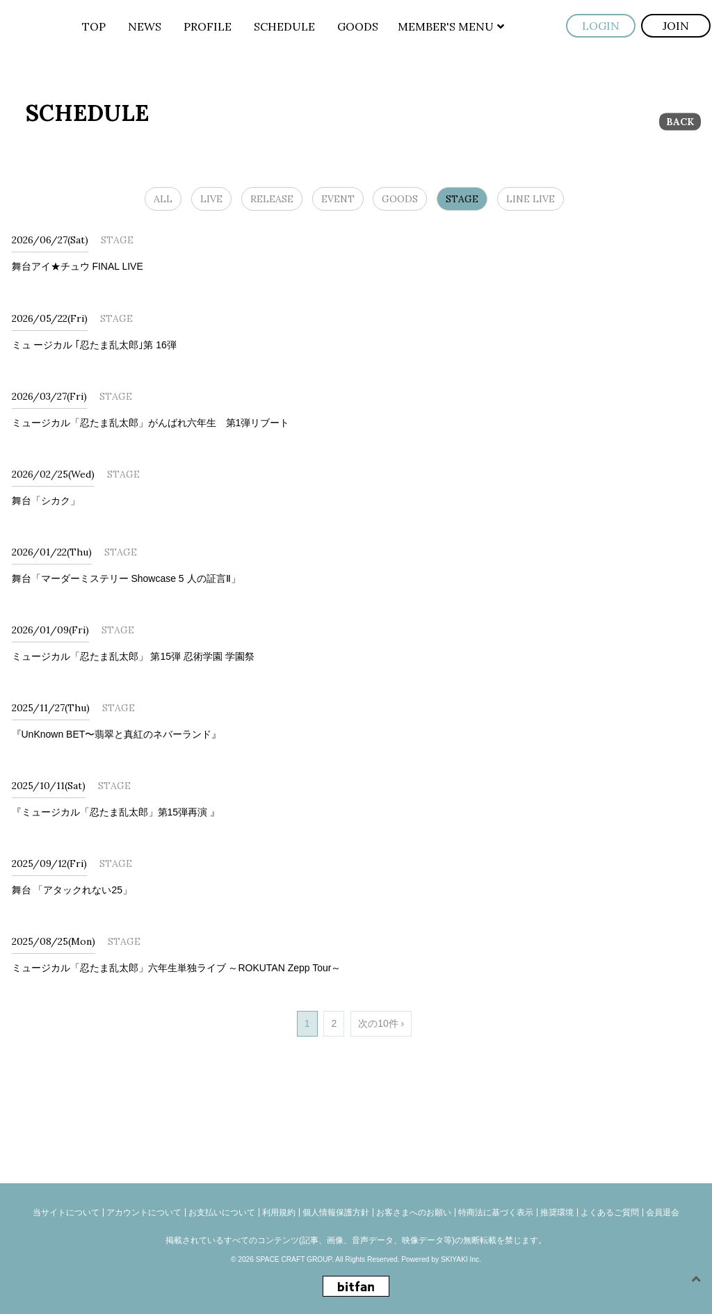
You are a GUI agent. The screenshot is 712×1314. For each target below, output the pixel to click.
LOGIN (601, 26)
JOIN (676, 26)
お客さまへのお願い (413, 1212)
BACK (680, 121)
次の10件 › (381, 1023)
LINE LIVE (530, 199)
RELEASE (271, 199)
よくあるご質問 (610, 1212)
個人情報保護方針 (335, 1212)
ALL (163, 199)
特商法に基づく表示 (495, 1212)
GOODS (357, 26)
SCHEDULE (284, 26)
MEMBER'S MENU (451, 26)
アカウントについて (143, 1212)
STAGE (462, 199)
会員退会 (662, 1212)
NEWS (144, 26)
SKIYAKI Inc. (461, 1259)
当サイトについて (66, 1212)
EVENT (338, 199)
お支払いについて (221, 1212)
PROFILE (208, 26)
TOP (94, 26)
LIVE (211, 199)
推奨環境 (557, 1212)
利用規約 (279, 1212)
